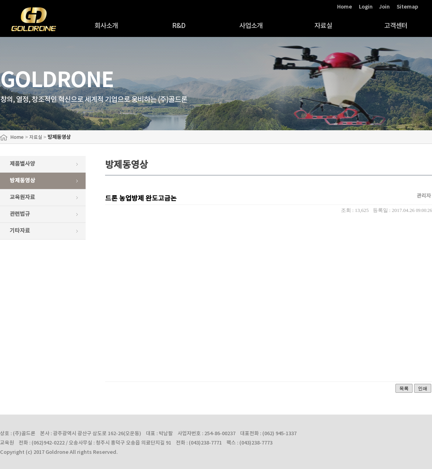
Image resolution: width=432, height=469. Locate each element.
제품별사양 (22, 164)
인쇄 (422, 388)
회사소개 (106, 26)
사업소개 (251, 26)
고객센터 (396, 26)
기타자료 (20, 231)
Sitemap (407, 7)
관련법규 (20, 214)
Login (365, 7)
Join (384, 7)
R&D (178, 26)
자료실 (323, 26)
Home (344, 7)
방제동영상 (22, 180)
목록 (404, 388)
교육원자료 (22, 197)
